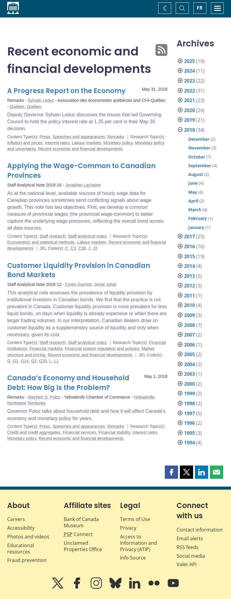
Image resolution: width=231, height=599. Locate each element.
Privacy (128, 528)
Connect (78, 534)
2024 (189, 70)
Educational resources (20, 548)
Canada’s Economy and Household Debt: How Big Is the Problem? (68, 382)
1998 (189, 403)
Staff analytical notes (87, 236)
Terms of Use (135, 519)
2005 (189, 354)
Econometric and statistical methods (41, 242)
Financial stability (115, 432)
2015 (189, 256)
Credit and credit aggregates (33, 432)
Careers (16, 519)
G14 (25, 361)
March (194, 209)
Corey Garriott (78, 284)
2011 (189, 295)
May (192, 192)
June (193, 183)
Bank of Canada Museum (81, 522)
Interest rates (57, 142)
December (198, 139)
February (197, 218)
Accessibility (21, 528)
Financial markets (46, 348)
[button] (171, 472)
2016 (189, 246)
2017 (189, 236)
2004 (189, 364)
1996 (189, 423)
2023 (189, 80)
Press (44, 136)
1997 (189, 413)
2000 (189, 384)
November (199, 148)
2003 (189, 374)
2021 (189, 100)
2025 (189, 61)
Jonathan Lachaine (83, 185)
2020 (189, 110)
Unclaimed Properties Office (83, 546)
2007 (189, 334)
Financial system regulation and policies (102, 348)
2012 (189, 285)
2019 (189, 120)
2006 (189, 344)
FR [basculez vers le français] (200, 8)
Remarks (115, 136)
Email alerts (190, 538)
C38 (82, 248)
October (196, 157)
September (199, 165)
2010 (189, 305)
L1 (56, 361)
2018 (189, 130)
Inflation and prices (25, 142)
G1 (16, 361)
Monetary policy (118, 142)
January (196, 227)
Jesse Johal (105, 284)
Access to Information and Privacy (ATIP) (138, 543)
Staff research (52, 236)
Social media (191, 556)
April (193, 201)
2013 (189, 276)
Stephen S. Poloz (44, 397)
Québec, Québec (26, 106)
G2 (34, 361)
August (195, 174)
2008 (189, 325)
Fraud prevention (27, 560)
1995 (189, 433)
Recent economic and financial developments (80, 148)
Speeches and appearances (79, 136)
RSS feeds (188, 547)
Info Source (133, 557)
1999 (189, 393)
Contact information (200, 529)
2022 (189, 90)
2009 (189, 315)
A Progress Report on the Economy (66, 91)
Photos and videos (28, 536)
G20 (43, 361)
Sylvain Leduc (41, 100)
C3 (73, 248)
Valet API (186, 564)
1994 (189, 442)
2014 (189, 266)
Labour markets (86, 142)
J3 (95, 248)
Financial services (79, 432)
